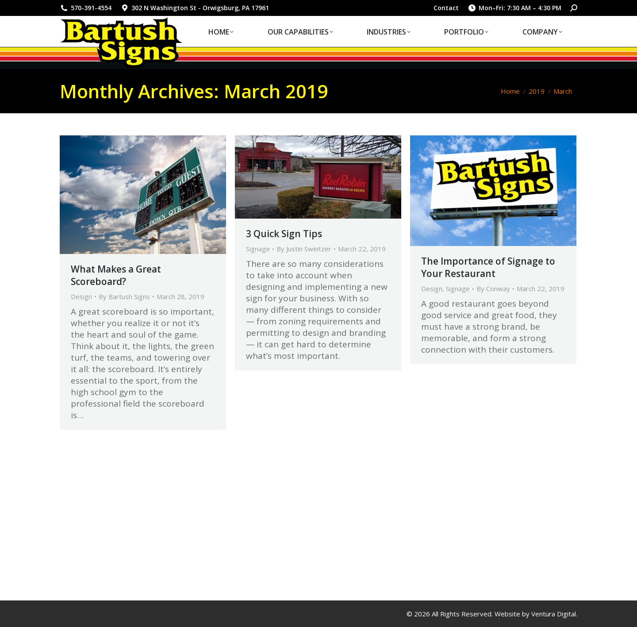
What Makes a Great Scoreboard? (116, 275)
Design (81, 296)
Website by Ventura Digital (535, 613)
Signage (258, 248)
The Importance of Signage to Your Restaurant (488, 267)
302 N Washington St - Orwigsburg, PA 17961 (194, 8)
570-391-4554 (85, 8)
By (124, 296)
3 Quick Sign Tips (284, 233)
